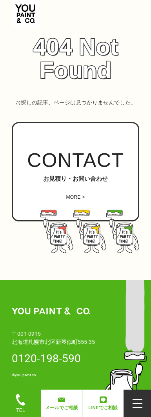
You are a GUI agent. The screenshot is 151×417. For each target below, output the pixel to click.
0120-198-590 (46, 357)
